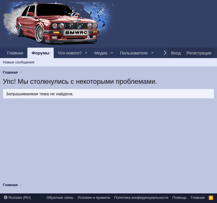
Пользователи (134, 52)
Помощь (179, 197)
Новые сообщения (18, 62)
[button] (86, 53)
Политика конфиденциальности (141, 197)
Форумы (40, 52)
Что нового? (70, 52)
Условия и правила (94, 197)
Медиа (100, 52)
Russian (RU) (17, 197)
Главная (15, 52)
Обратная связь (59, 197)
